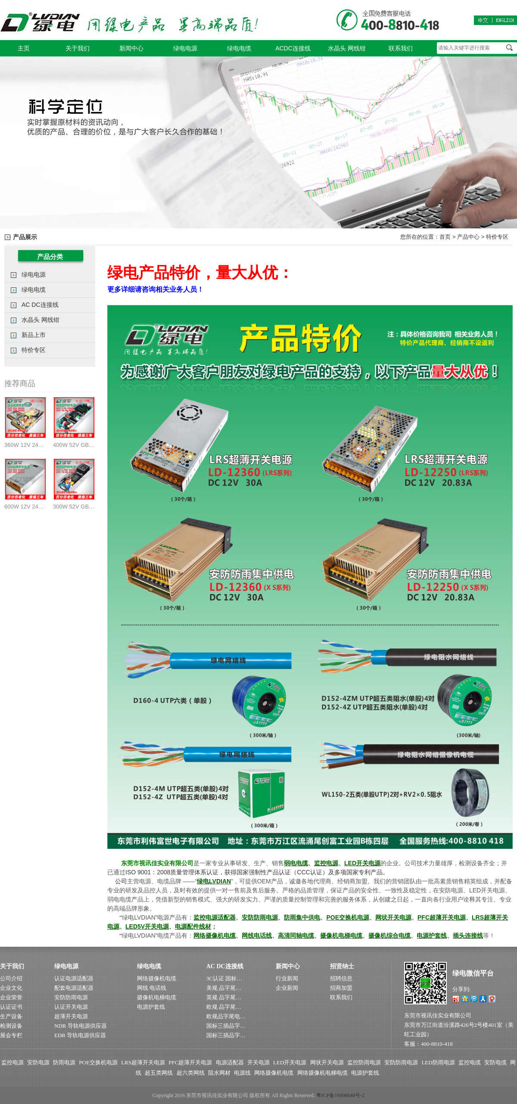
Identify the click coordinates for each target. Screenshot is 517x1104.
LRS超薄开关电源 (143, 1062)
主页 (24, 48)
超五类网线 (159, 1073)
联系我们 (401, 48)
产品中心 (468, 237)
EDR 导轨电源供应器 (80, 1035)
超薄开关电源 (71, 1016)
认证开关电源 (71, 1007)
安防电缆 (495, 1062)
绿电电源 (185, 48)
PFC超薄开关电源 (190, 1062)
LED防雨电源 (438, 1062)
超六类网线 (191, 1073)
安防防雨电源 (71, 997)
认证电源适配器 (73, 978)
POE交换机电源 (98, 1062)
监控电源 (12, 1062)
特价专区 (497, 237)
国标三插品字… (226, 1026)
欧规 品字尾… (223, 1007)
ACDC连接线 (293, 48)
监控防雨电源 (364, 1062)
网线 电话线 (151, 988)
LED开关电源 (289, 1062)
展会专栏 (11, 1035)
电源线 (242, 1073)
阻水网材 (219, 1073)
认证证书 (11, 1007)
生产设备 (11, 1016)
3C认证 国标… (224, 978)
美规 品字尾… (223, 988)
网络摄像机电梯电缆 (322, 1073)
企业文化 (11, 988)
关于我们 (77, 48)
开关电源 (258, 1062)
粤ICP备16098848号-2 (340, 1095)
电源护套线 (151, 1007)
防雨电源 (64, 1062)
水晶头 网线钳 (347, 48)
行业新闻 (287, 978)
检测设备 (11, 1026)
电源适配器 (230, 1062)
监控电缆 (469, 1062)
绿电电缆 (239, 48)
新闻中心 (131, 48)
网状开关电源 (327, 1062)
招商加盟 (341, 988)
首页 (445, 237)
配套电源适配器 (73, 988)
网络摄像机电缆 (156, 978)
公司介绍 (11, 978)
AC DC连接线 (40, 304)
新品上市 (34, 334)
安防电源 (38, 1062)
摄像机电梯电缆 (156, 997)
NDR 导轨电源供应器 (80, 1026)
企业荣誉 (11, 997)
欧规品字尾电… (226, 1016)
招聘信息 (341, 978)
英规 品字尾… (223, 997)
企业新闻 (287, 988)
